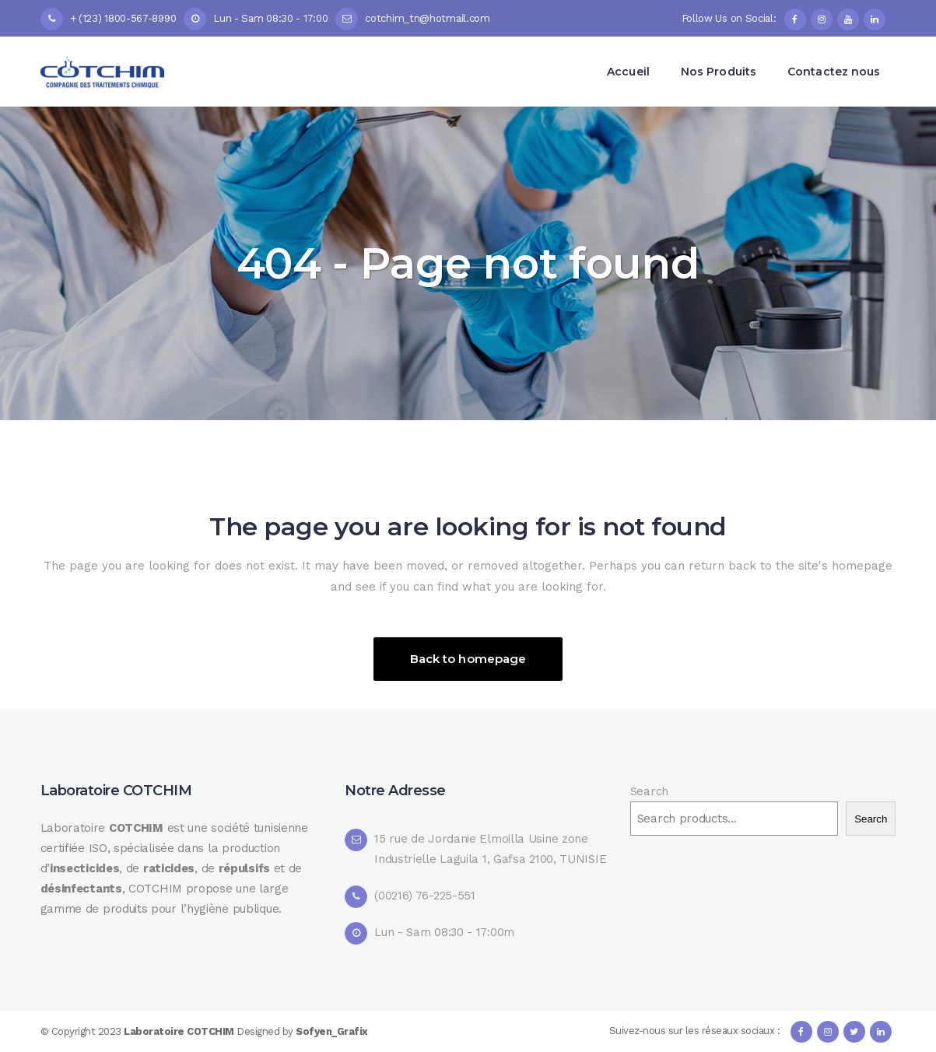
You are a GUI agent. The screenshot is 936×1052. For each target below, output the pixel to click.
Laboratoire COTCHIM (180, 1031)
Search (649, 791)
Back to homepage (468, 658)
